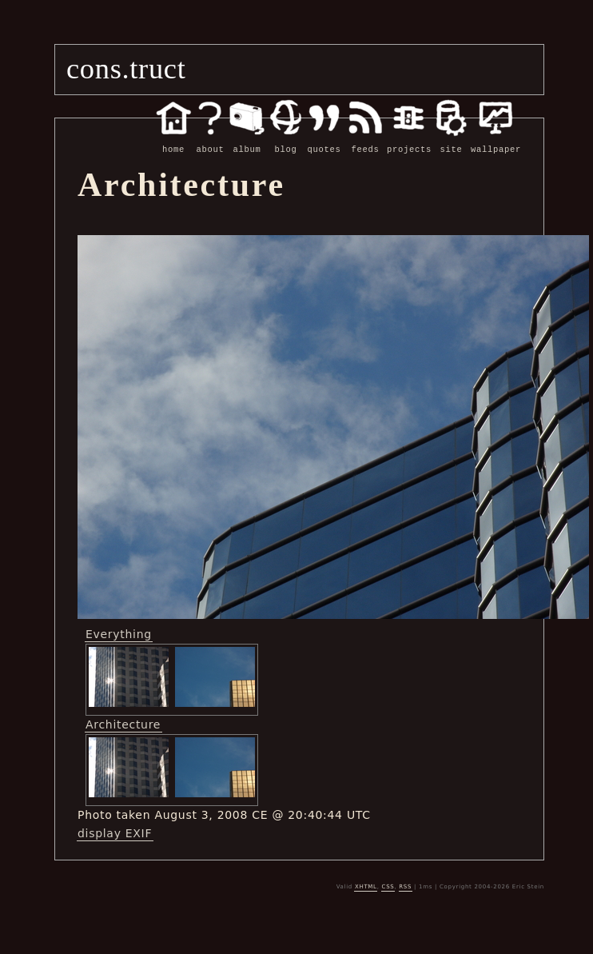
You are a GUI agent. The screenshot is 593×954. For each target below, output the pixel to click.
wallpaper (496, 141)
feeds (365, 141)
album (247, 141)
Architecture (123, 723)
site (451, 141)
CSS (388, 886)
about (210, 141)
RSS (405, 886)
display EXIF (115, 832)
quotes (324, 141)
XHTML (366, 886)
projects (409, 141)
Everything (119, 633)
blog (286, 141)
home (173, 141)
